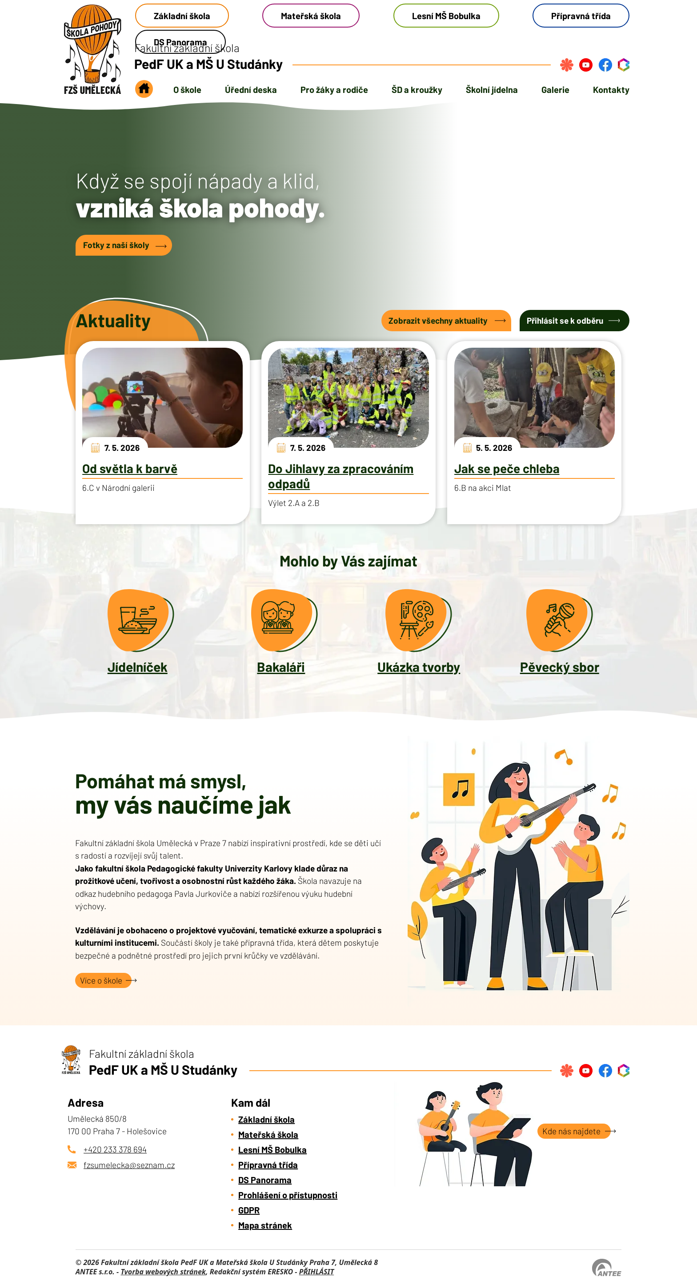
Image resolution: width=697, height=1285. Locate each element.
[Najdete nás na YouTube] (586, 65)
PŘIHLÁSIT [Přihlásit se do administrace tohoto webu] (316, 1272)
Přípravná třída (581, 15)
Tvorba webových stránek (163, 1272)
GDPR (249, 1210)
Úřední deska (251, 89)
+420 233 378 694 (115, 1149)
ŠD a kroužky (417, 89)
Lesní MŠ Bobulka (446, 15)
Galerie (555, 89)
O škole (187, 89)
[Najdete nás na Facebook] (605, 65)
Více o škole (101, 980)
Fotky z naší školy (116, 245)
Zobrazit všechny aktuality (438, 320)
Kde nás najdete (571, 1131)
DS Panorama (265, 1179)
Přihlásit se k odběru (565, 320)
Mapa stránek (265, 1225)
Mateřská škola (311, 15)
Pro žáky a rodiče (334, 89)
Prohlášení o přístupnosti (287, 1194)
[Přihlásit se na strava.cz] (566, 65)
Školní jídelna (492, 89)
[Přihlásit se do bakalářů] (623, 65)
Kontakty (611, 89)
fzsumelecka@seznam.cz (129, 1165)
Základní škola (182, 15)
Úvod (144, 91)
